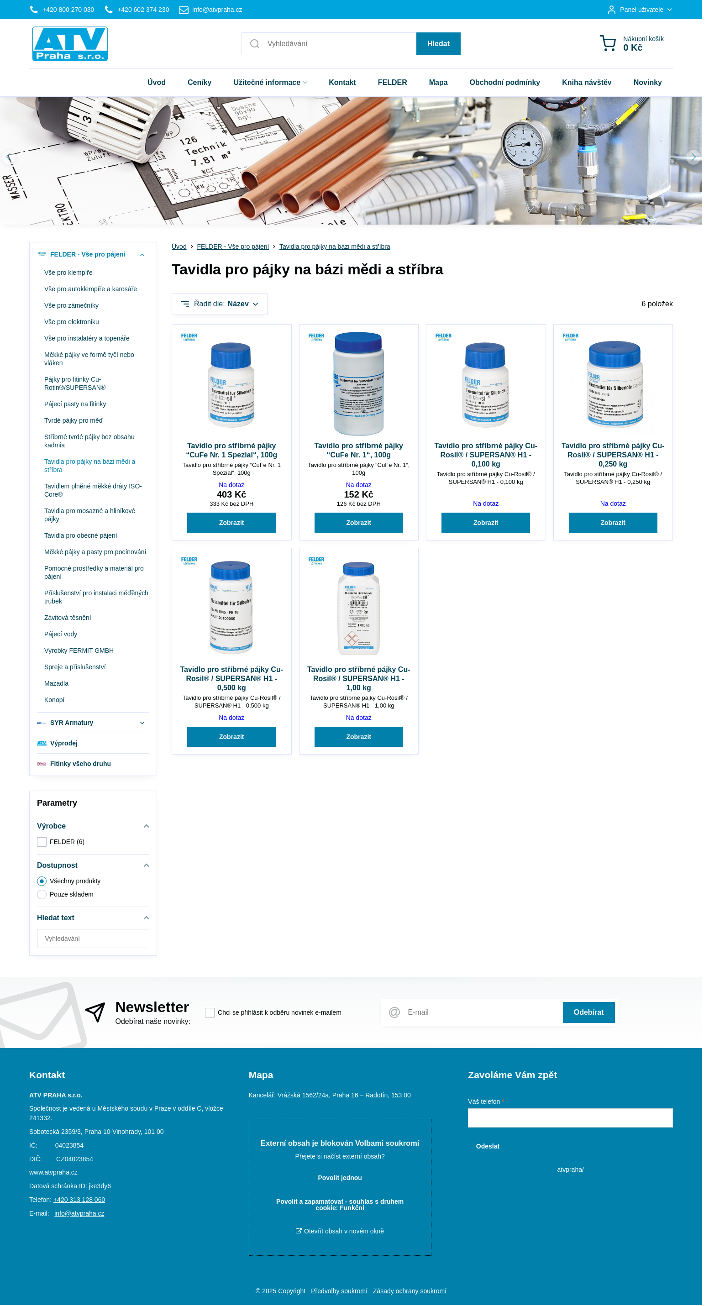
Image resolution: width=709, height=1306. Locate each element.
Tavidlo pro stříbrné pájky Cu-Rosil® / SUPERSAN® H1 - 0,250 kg (613, 455)
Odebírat (589, 1012)
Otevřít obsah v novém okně (340, 1231)
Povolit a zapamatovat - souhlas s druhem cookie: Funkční (340, 1205)
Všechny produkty (68, 881)
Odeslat (487, 1146)
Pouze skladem (65, 894)
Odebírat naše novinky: (152, 1021)
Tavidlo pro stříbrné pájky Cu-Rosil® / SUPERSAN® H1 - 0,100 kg (485, 455)
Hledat (438, 43)
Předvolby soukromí (339, 1291)
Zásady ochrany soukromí (409, 1291)
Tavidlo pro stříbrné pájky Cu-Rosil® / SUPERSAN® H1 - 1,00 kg (358, 679)
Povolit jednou (340, 1177)
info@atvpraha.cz (79, 1213)
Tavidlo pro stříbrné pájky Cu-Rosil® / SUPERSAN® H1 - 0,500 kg (231, 679)
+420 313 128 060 (79, 1199)
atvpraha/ (570, 1169)
